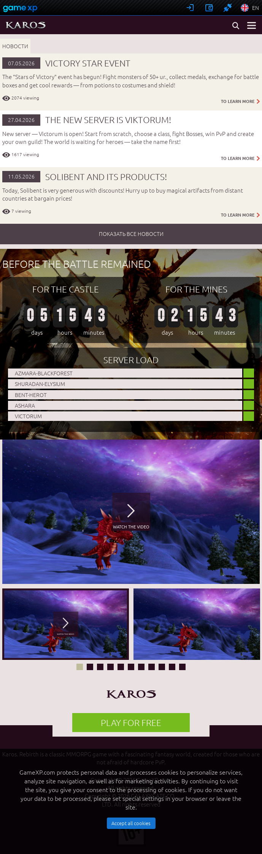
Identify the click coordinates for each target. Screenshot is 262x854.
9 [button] (162, 667)
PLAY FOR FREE (131, 722)
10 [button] (172, 667)
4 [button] (110, 667)
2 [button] (90, 667)
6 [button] (131, 667)
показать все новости (131, 233)
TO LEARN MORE (240, 101)
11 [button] (182, 667)
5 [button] (121, 667)
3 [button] (100, 667)
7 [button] (141, 667)
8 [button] (151, 667)
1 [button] (79, 667)
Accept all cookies (131, 823)
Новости (15, 46)
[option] (131, 512)
